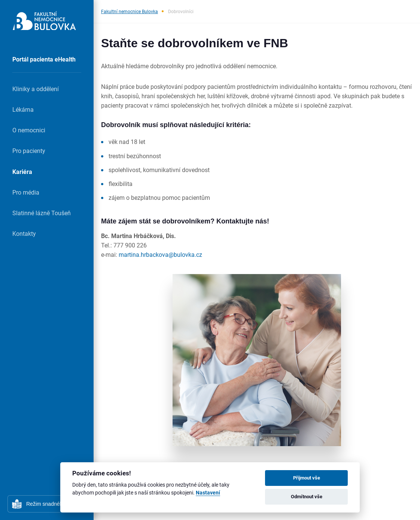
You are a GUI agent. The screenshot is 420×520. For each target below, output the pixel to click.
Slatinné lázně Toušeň (41, 213)
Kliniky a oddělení (35, 89)
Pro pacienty (28, 150)
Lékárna (23, 109)
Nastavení (208, 493)
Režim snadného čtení (52, 504)
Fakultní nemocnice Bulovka (129, 11)
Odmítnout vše (306, 496)
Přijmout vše (306, 477)
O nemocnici (28, 130)
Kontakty (24, 233)
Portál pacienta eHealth (44, 59)
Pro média (25, 192)
